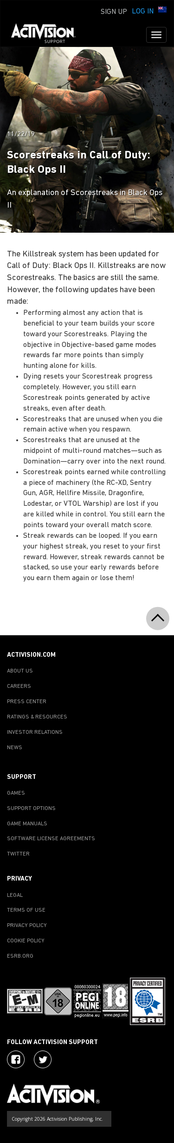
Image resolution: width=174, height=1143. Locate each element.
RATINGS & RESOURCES (37, 717)
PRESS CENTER (26, 702)
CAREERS (19, 686)
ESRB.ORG (20, 956)
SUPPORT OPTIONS (31, 808)
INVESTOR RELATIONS (35, 732)
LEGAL (15, 895)
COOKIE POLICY (26, 941)
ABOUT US (20, 671)
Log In (143, 11)
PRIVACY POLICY (27, 925)
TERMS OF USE (26, 910)
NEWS (14, 748)
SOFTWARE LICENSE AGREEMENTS (51, 839)
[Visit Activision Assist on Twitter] (43, 1059)
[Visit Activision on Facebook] (16, 1059)
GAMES (16, 793)
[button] (162, 10)
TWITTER (18, 854)
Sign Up (114, 12)
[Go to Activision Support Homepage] (48, 34)
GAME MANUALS (27, 824)
